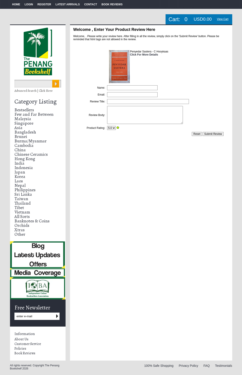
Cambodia (24, 145)
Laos (18, 181)
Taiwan (21, 199)
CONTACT (90, 4)
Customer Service (27, 343)
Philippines (25, 190)
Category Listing (35, 101)
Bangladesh (25, 132)
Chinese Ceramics (31, 154)
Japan (19, 172)
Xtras (19, 230)
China (20, 150)
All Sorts (22, 216)
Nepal (20, 185)
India (19, 163)
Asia (18, 128)
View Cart (222, 19)
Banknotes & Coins (32, 221)
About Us (21, 339)
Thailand (22, 203)
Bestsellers (24, 110)
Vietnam (22, 212)
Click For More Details (144, 54)
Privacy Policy (188, 365)
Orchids (21, 225)
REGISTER (44, 4)
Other (19, 234)
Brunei (20, 137)
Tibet (19, 208)
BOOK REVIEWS (112, 4)
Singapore (23, 123)
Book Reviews (24, 353)
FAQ (207, 365)
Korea (19, 177)
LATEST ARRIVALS (68, 4)
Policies (20, 348)
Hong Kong (24, 159)
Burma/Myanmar (30, 141)
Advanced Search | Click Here (33, 91)
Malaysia (22, 119)
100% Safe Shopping (159, 365)
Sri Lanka (23, 194)
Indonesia (23, 168)
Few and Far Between (34, 114)
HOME (16, 4)
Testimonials (223, 365)
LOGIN (29, 4)
